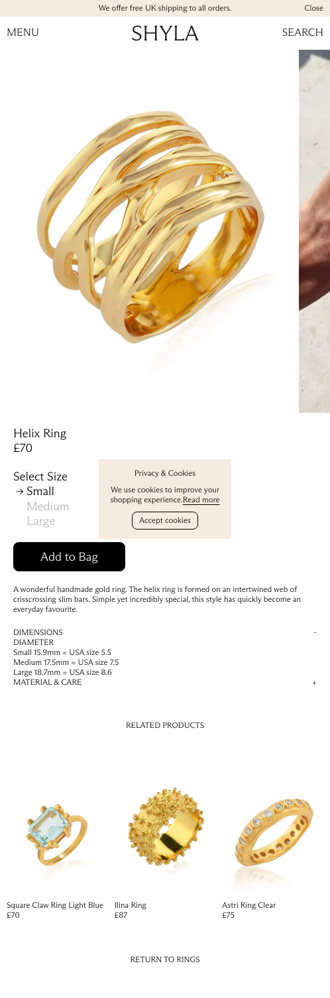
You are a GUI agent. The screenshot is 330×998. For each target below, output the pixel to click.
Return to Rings (164, 960)
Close (313, 8)
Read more (201, 500)
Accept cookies (165, 521)
